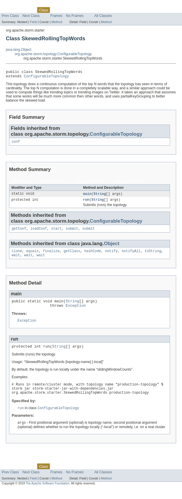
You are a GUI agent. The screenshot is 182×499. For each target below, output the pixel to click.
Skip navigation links (16, 5)
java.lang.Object (18, 50)
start (56, 232)
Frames (57, 16)
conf (16, 144)
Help (111, 10)
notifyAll (131, 255)
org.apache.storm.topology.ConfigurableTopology (53, 54)
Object (111, 247)
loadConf (38, 232)
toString (153, 255)
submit (72, 232)
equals (32, 255)
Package (27, 10)
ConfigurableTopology (46, 77)
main (87, 196)
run (86, 202)
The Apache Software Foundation (48, 493)
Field (33, 22)
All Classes (103, 16)
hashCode (92, 255)
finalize (51, 255)
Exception (76, 312)
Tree (66, 10)
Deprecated (83, 10)
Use (56, 10)
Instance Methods (90, 184)
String (99, 196)
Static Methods (53, 184)
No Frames (75, 16)
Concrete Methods (129, 184)
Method (56, 22)
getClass (72, 255)
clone (17, 255)
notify (111, 255)
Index (100, 10)
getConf (19, 232)
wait (16, 260)
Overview (9, 10)
